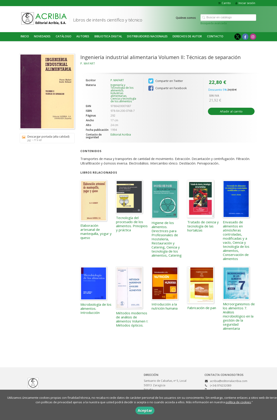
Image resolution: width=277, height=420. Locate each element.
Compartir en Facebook (167, 88)
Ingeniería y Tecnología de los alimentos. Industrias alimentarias (122, 90)
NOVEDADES (42, 36)
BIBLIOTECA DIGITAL (108, 36)
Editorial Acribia (121, 134)
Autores (82, 36)
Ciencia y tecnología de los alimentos (123, 100)
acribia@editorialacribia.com (228, 381)
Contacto (215, 36)
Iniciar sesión (245, 3)
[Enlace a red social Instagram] (253, 36)
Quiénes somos (186, 18)
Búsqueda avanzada (213, 23)
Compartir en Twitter (165, 81)
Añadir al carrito (231, 111)
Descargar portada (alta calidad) (45, 138)
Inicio (25, 36)
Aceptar (145, 410)
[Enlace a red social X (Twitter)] (237, 36)
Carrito (224, 3)
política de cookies (238, 402)
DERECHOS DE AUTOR (187, 36)
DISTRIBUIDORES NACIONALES (147, 36)
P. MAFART (87, 63)
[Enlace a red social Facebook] (245, 36)
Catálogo (64, 36)
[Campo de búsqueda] (228, 17)
